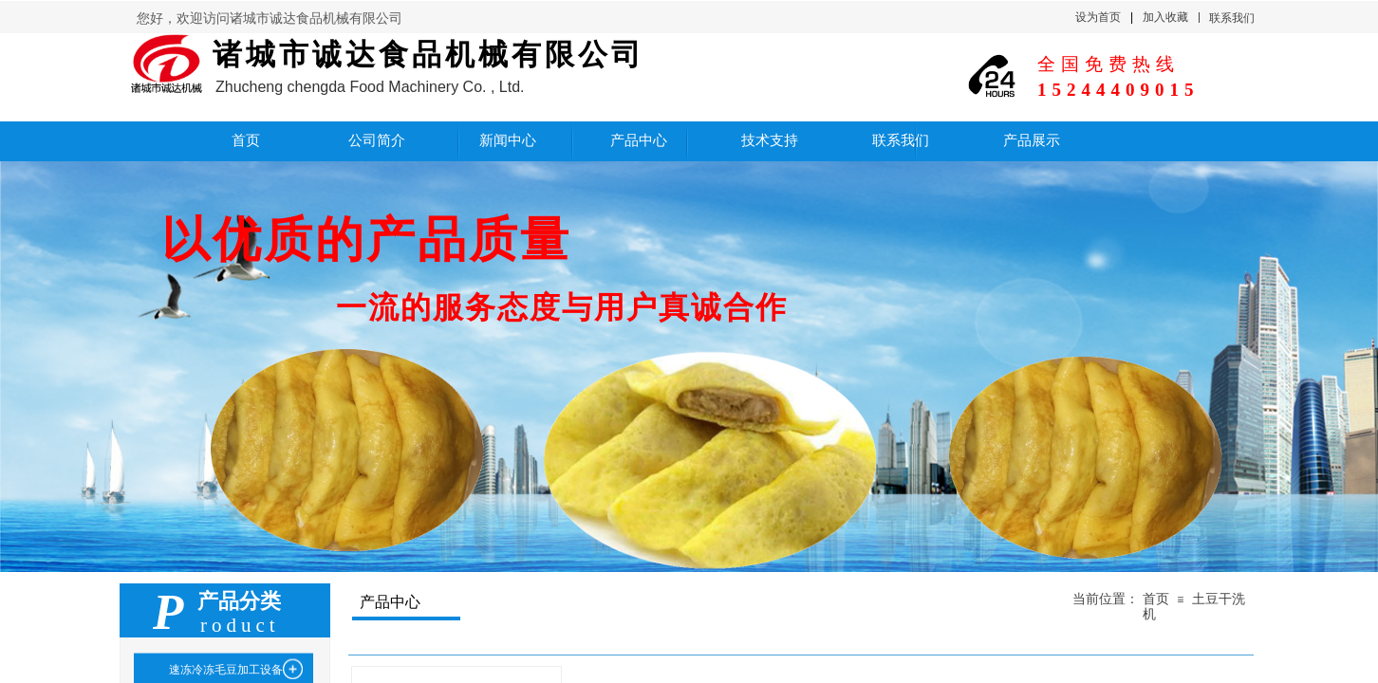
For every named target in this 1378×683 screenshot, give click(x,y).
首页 (1156, 599)
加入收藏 (1165, 17)
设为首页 (1098, 17)
